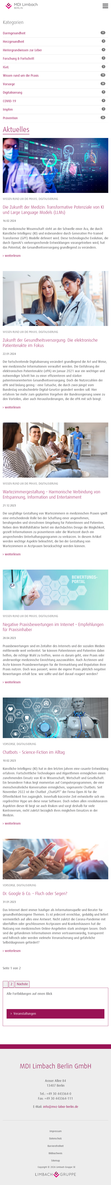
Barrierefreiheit (55, 1146)
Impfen (8, 109)
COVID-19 (9, 101)
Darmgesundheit (14, 33)
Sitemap (55, 1160)
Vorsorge (9, 84)
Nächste (22, 984)
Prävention (10, 118)
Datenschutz (55, 1138)
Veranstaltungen (25, 1013)
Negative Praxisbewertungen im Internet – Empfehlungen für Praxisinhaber (53, 627)
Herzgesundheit (13, 41)
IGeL (6, 67)
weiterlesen (12, 256)
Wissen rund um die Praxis (21, 75)
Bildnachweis (55, 1153)
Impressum (56, 1131)
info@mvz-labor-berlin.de (60, 1107)
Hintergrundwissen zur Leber (22, 50)
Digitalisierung (12, 92)
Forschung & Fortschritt (18, 58)
